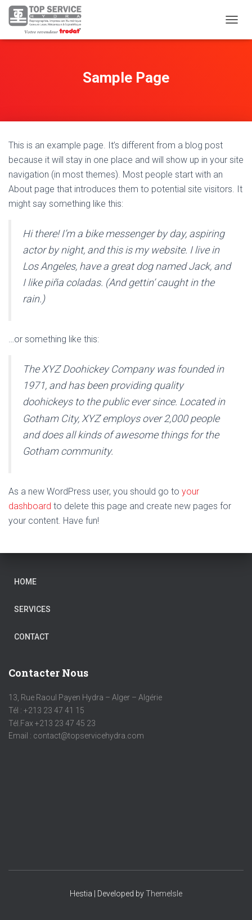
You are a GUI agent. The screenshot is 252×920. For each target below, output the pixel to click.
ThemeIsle (164, 893)
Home (25, 581)
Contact (31, 636)
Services (32, 609)
